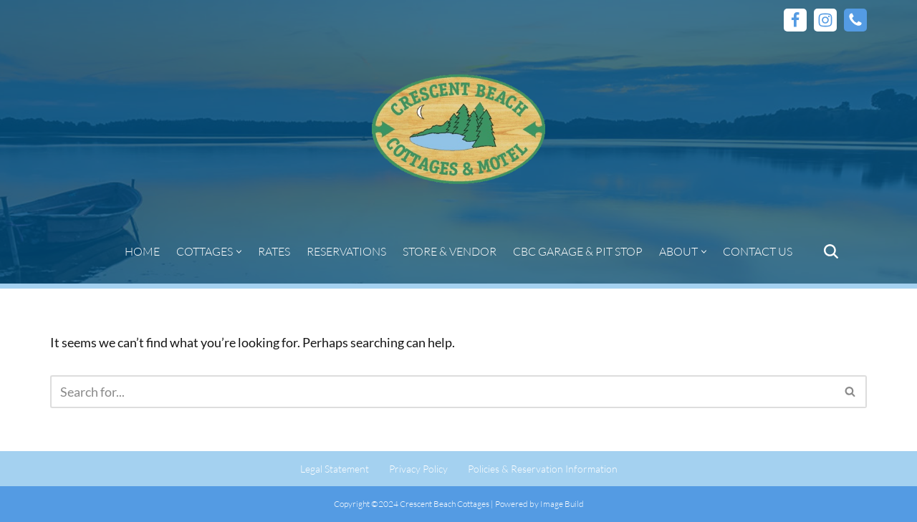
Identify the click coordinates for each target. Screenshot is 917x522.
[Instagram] (825, 20)
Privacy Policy (418, 469)
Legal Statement (334, 469)
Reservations (346, 251)
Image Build (562, 503)
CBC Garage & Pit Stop (578, 251)
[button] (238, 251)
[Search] (831, 251)
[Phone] (855, 20)
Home (142, 251)
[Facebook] (795, 20)
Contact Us (757, 251)
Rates (274, 251)
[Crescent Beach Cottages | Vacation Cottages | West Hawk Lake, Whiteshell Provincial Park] (458, 130)
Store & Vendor (449, 251)
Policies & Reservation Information (543, 469)
